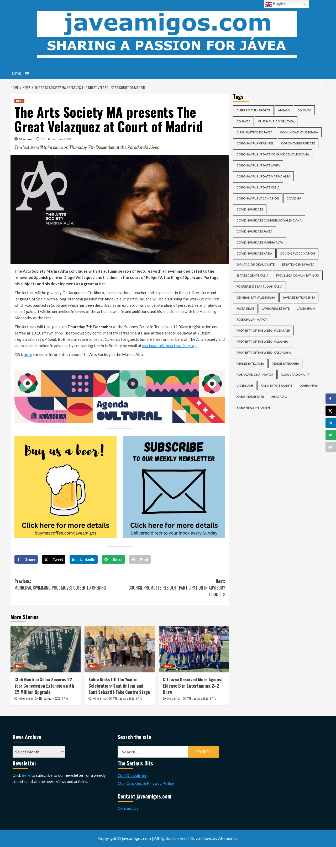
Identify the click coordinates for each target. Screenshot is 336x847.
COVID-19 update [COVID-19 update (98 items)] (250, 209)
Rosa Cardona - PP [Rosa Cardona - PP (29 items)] (296, 374)
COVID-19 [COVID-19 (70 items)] (294, 198)
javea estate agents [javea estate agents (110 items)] (299, 297)
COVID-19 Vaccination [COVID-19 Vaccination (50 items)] (297, 253)
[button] (17, 73)
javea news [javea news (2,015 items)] (245, 308)
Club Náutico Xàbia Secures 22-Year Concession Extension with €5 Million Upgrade (44, 685)
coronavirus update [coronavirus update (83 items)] (298, 143)
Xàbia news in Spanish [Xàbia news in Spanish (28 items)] (253, 407)
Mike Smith (27, 139)
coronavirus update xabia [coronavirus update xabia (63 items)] (258, 187)
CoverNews (201, 838)
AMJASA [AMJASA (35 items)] (284, 110)
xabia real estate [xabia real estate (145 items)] (250, 396)
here (28, 354)
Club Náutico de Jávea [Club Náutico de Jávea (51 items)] (254, 132)
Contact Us (128, 808)
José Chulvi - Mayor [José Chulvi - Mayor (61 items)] (252, 319)
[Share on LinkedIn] (84, 559)
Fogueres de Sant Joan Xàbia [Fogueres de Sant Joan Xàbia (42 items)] (259, 286)
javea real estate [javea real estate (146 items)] (276, 308)
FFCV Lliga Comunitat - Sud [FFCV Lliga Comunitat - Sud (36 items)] (297, 275)
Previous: (67, 584)
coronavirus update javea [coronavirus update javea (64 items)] (258, 165)
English (276, 4)
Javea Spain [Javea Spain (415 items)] (306, 308)
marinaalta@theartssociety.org (169, 345)
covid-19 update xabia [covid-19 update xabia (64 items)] (254, 253)
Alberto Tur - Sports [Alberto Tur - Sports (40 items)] (253, 110)
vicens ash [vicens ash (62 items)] (245, 385)
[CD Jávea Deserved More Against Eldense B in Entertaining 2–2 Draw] (194, 649)
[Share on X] (53, 559)
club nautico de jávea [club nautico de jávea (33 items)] (276, 121)
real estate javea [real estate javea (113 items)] (250, 363)
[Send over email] (113, 559)
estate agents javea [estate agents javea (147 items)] (298, 264)
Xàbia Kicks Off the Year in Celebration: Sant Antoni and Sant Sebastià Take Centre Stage (119, 685)
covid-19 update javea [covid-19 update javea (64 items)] (254, 231)
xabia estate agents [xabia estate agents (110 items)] (277, 385)
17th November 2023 (56, 139)
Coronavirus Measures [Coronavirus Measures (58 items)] (255, 143)
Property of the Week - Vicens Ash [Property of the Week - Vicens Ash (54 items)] (263, 330)
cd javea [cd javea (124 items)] (304, 110)
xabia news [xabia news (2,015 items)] (309, 385)
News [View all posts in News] (19, 101)
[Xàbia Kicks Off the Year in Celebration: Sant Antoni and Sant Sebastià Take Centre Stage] (120, 649)
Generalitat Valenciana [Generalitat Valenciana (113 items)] (256, 297)
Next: (172, 588)
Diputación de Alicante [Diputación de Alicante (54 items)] (256, 264)
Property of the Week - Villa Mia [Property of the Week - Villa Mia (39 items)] (262, 341)
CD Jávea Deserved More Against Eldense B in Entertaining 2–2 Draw (193, 685)
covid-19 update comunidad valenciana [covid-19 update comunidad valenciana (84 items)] (269, 220)
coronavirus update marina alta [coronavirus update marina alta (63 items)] (263, 176)
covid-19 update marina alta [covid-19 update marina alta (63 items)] (260, 242)
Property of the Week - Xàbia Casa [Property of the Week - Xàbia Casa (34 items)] (264, 352)
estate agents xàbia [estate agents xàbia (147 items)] (253, 275)
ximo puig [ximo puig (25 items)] (279, 396)
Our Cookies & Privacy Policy (146, 783)
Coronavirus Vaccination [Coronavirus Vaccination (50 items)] (258, 198)
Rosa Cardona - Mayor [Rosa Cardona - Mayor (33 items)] (255, 374)
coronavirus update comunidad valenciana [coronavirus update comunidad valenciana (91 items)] (273, 154)
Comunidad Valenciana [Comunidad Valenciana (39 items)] (299, 132)
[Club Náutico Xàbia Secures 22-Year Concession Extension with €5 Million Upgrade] (45, 649)
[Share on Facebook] (26, 559)
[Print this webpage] (140, 559)
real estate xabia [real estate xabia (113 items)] (285, 363)
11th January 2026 (49, 698)
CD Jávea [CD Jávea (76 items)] (243, 121)
